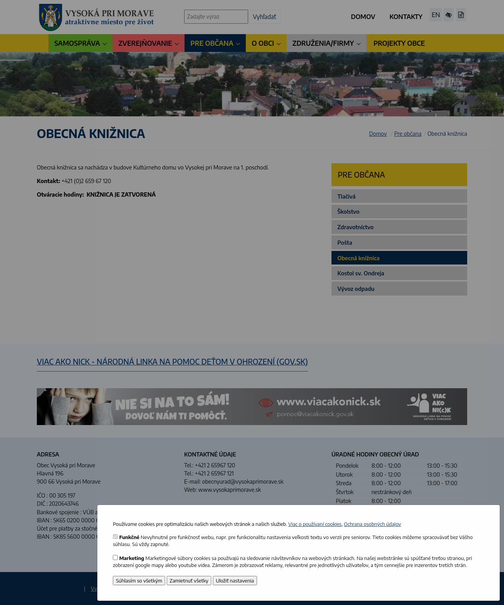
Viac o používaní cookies (315, 524)
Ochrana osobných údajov (372, 524)
